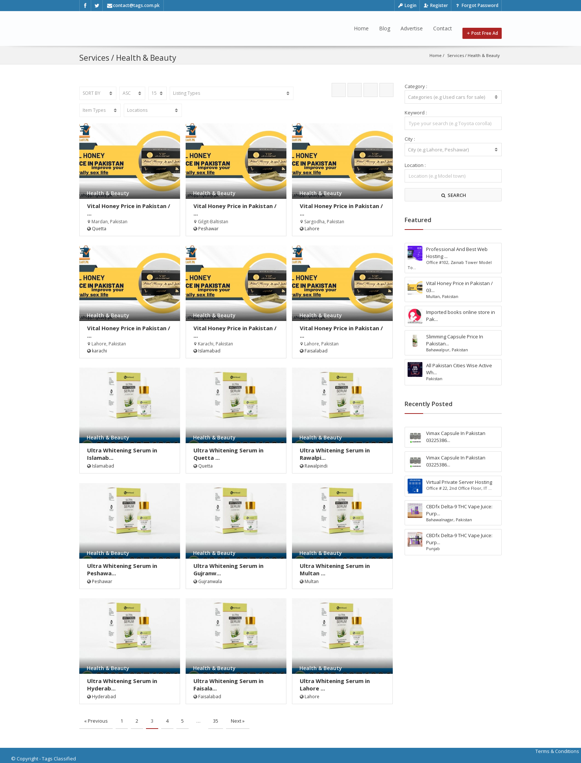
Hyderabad (104, 696)
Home (361, 28)
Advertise (412, 28)
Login (407, 5)
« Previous (96, 720)
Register (435, 5)
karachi (99, 351)
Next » (238, 720)
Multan (312, 581)
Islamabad (209, 351)
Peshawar (208, 228)
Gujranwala (210, 581)
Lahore (312, 228)
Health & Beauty (484, 55)
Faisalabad (316, 351)
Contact (442, 28)
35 (215, 720)
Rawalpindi (316, 466)
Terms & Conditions (557, 751)
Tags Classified (59, 758)
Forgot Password (476, 5)
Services (455, 55)
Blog (384, 28)
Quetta (99, 228)
